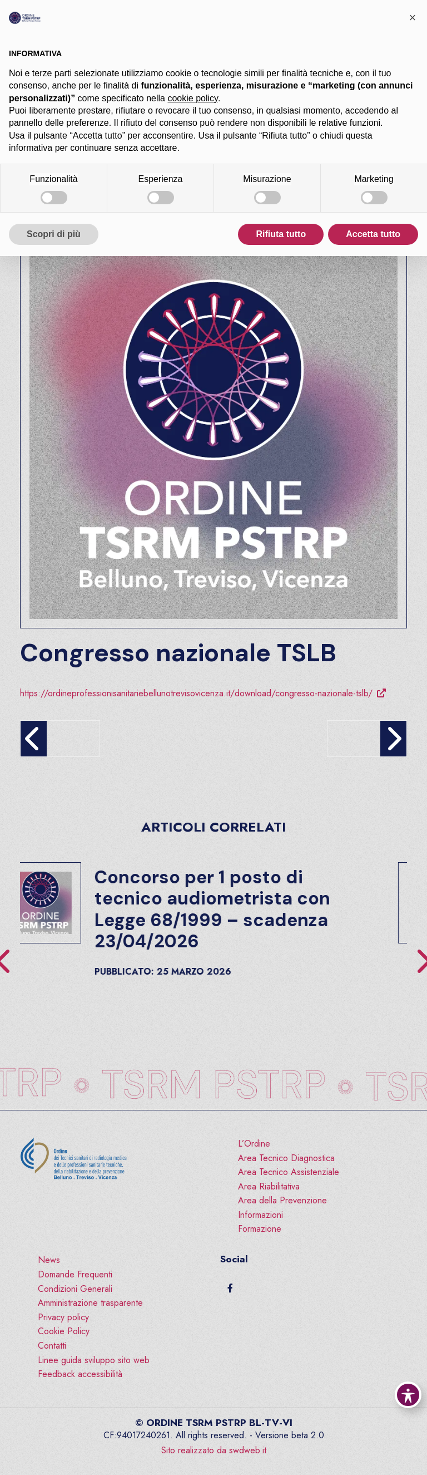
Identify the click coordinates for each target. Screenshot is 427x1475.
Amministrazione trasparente (90, 1302)
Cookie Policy (64, 1331)
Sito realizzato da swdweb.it (213, 1450)
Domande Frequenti (75, 1274)
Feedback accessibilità (80, 1374)
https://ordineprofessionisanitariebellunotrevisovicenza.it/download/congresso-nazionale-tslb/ (196, 693)
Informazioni (260, 1214)
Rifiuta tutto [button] (281, 234)
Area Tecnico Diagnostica (286, 1158)
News (49, 1259)
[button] (412, 18)
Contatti (52, 1345)
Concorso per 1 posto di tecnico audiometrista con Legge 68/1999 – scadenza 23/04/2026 (243, 909)
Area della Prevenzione (282, 1200)
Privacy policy (63, 1317)
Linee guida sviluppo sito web (94, 1360)
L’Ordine (254, 1143)
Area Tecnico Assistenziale (288, 1172)
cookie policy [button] (192, 98)
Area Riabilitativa (269, 1186)
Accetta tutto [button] (373, 234)
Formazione (259, 1228)
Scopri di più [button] (54, 234)
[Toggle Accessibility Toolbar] (408, 1394)
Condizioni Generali (75, 1288)
